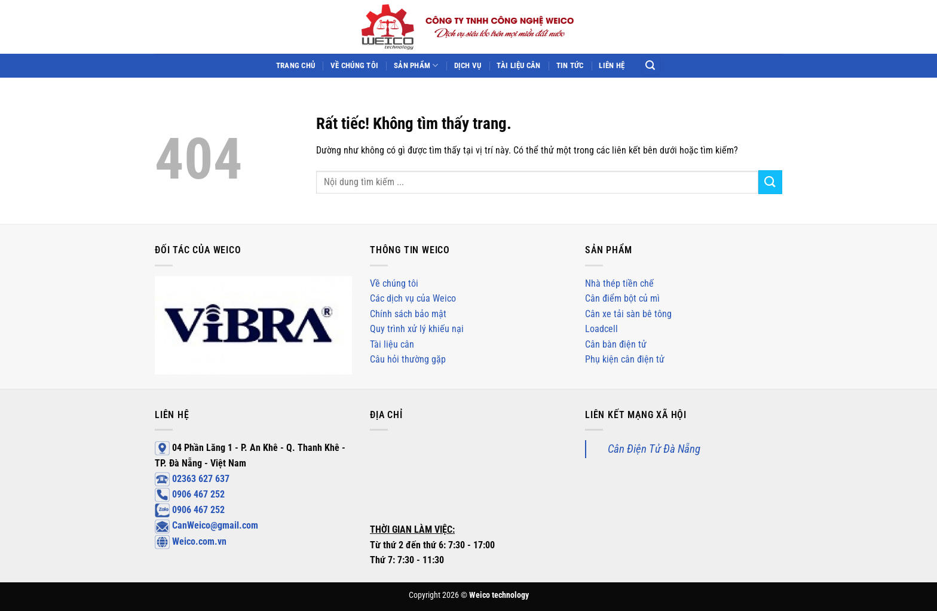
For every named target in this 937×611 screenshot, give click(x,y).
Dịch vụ (468, 65)
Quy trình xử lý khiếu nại (417, 328)
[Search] (650, 66)
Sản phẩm (416, 65)
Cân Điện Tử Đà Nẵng (654, 449)
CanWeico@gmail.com (206, 525)
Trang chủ (295, 65)
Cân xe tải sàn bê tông (628, 314)
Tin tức (570, 65)
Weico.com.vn (190, 541)
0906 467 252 (190, 494)
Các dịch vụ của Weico (413, 298)
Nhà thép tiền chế (619, 283)
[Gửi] (770, 182)
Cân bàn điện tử (616, 344)
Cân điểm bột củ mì (622, 298)
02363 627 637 (192, 478)
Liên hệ (611, 65)
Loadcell (601, 328)
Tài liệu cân (518, 65)
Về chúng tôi (354, 65)
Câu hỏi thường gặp (408, 359)
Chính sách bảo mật (408, 314)
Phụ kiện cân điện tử (625, 359)
